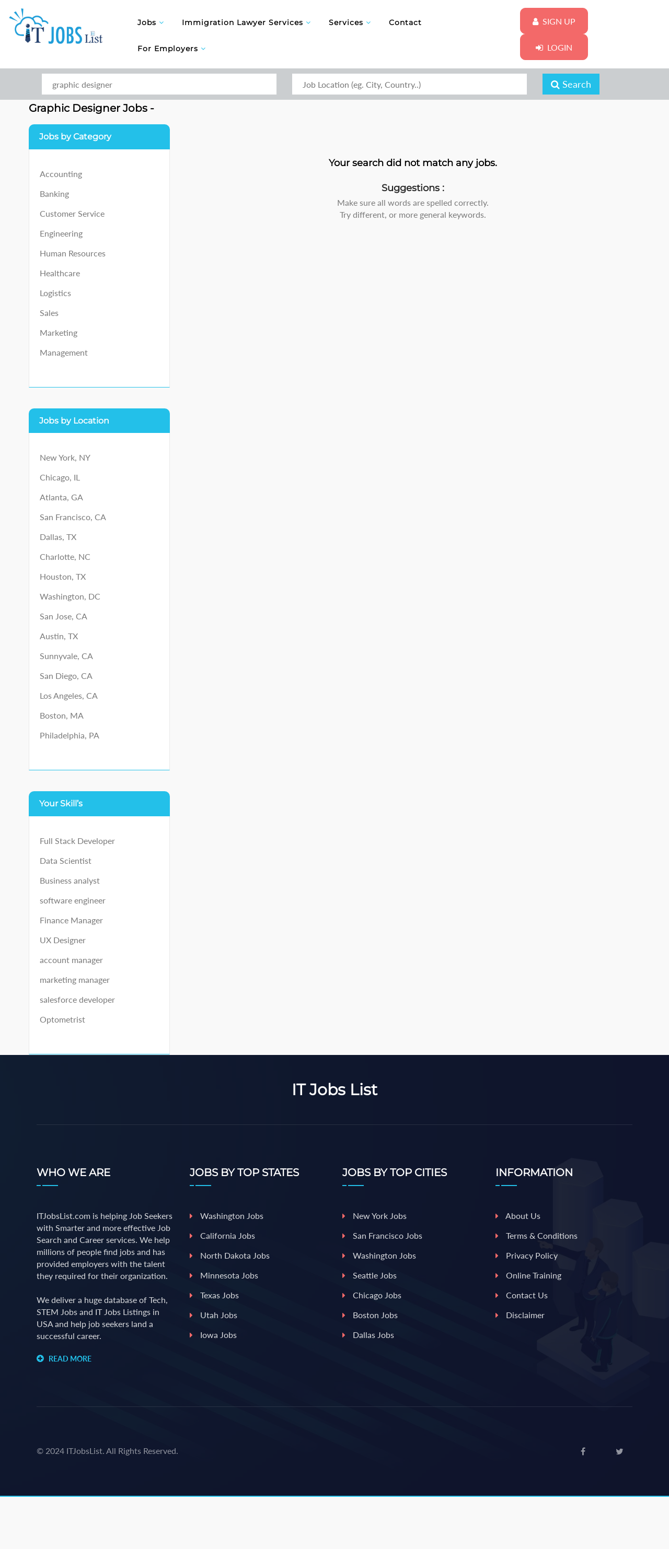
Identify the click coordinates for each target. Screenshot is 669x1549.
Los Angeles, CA (69, 695)
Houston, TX (63, 576)
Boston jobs (370, 1315)
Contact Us (521, 1295)
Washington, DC (70, 596)
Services (350, 22)
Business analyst (70, 880)
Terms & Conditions (536, 1235)
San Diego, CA (66, 675)
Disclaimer (520, 1315)
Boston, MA (62, 715)
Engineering (61, 233)
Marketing (58, 332)
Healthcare (60, 273)
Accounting (61, 174)
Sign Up (554, 21)
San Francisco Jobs (382, 1235)
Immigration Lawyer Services (246, 22)
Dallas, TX (58, 537)
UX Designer (63, 940)
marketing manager (75, 979)
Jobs (150, 22)
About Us (517, 1216)
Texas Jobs (214, 1295)
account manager (71, 960)
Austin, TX (59, 636)
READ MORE (70, 1358)
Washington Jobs (226, 1216)
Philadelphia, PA (69, 735)
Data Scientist (65, 860)
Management (64, 352)
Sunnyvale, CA (66, 656)
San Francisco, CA (73, 517)
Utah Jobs (213, 1315)
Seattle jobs (369, 1275)
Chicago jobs (371, 1295)
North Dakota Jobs (230, 1255)
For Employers (171, 48)
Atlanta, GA (61, 497)
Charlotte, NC (65, 556)
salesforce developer (77, 999)
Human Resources (73, 253)
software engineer (73, 900)
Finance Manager (71, 920)
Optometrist (62, 1019)
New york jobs (374, 1216)
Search (571, 84)
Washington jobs (379, 1255)
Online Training (528, 1275)
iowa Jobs (213, 1335)
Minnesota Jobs (224, 1275)
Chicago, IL (60, 477)
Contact (405, 22)
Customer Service (72, 213)
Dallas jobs (368, 1335)
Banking (54, 193)
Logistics (55, 293)
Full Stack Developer (77, 841)
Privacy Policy (526, 1255)
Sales (49, 313)
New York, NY (65, 457)
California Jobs (222, 1235)
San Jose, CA (63, 616)
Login (554, 47)
